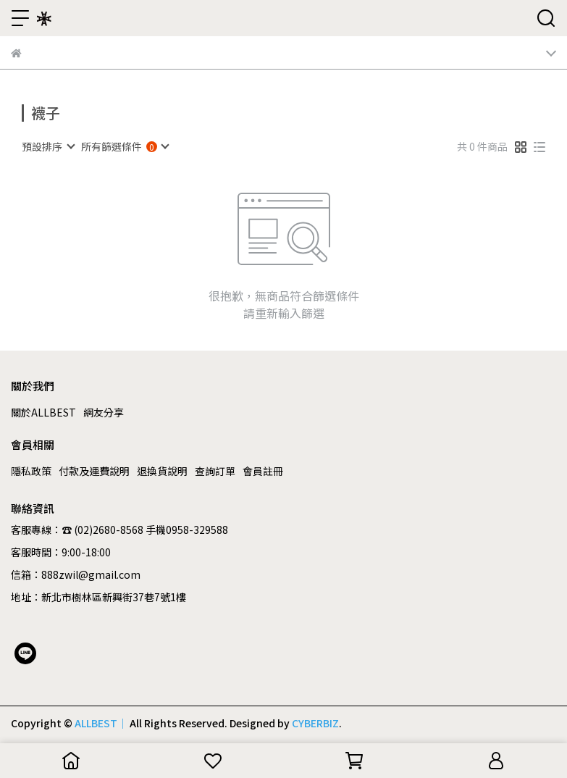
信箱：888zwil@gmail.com (75, 574)
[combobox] (48, 146)
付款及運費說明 (94, 471)
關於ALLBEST (43, 412)
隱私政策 (31, 471)
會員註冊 (263, 471)
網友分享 (103, 412)
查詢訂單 (215, 471)
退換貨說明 (162, 471)
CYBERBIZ (315, 723)
